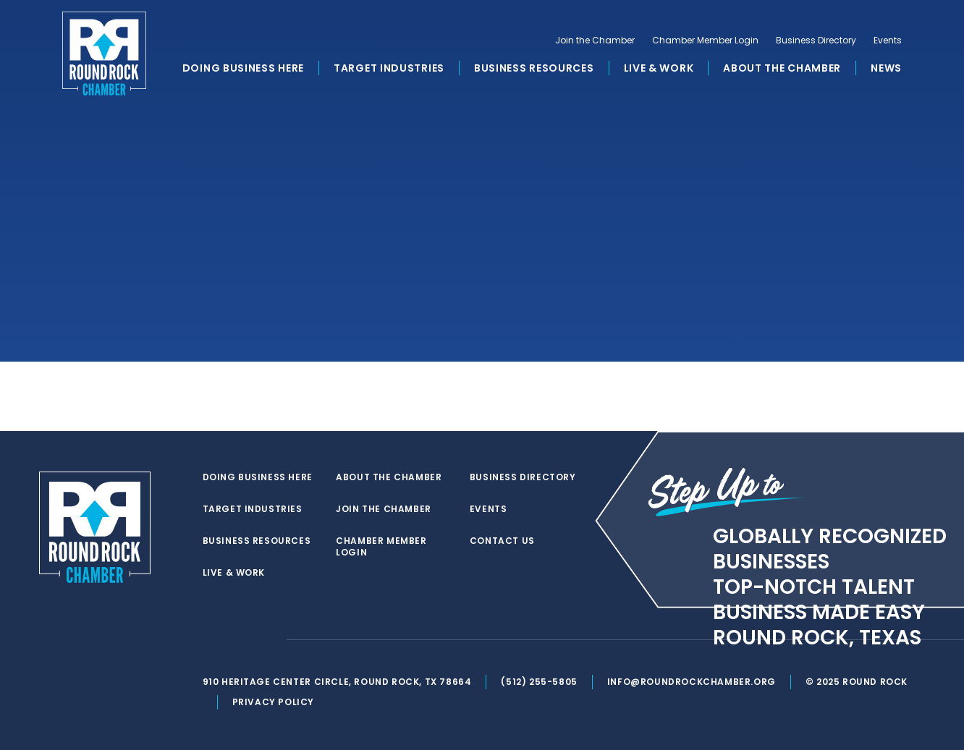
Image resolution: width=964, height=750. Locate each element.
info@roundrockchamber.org (691, 682)
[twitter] (210, 640)
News (886, 68)
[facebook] (239, 640)
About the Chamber (782, 68)
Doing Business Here (243, 68)
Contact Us (502, 541)
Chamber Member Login (705, 40)
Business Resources (534, 68)
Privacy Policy (273, 702)
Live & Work (659, 68)
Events (888, 40)
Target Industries (389, 68)
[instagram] (268, 640)
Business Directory (816, 40)
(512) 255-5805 (539, 682)
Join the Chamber (595, 40)
